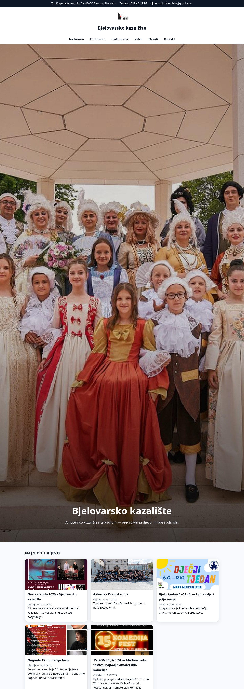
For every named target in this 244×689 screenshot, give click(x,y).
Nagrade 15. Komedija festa (48, 660)
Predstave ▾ (98, 39)
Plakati (153, 39)
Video (139, 39)
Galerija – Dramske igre (110, 594)
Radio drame (120, 39)
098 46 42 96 (139, 3)
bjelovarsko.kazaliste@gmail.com (172, 3)
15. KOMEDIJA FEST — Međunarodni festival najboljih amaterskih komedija (120, 665)
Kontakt (169, 39)
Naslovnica (76, 39)
